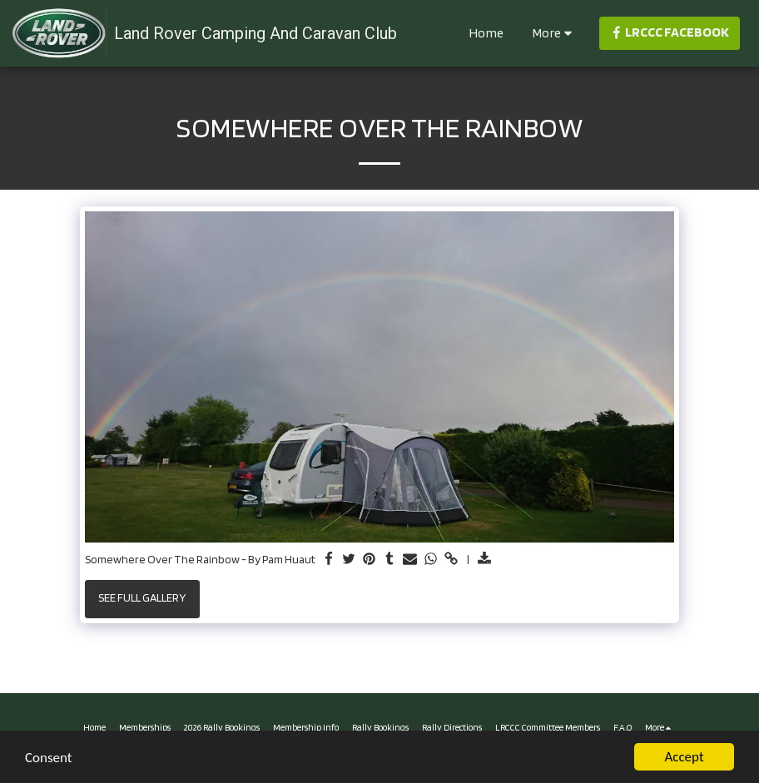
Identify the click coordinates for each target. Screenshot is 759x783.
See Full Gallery (142, 597)
